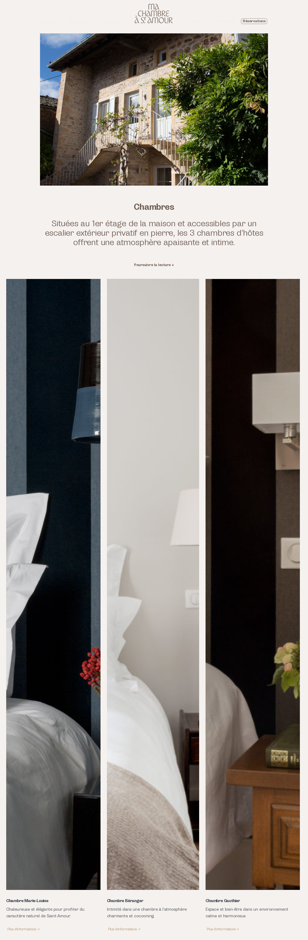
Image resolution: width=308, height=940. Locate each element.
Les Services (111, 22)
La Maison (50, 22)
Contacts (225, 21)
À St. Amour (193, 21)
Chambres (79, 22)
